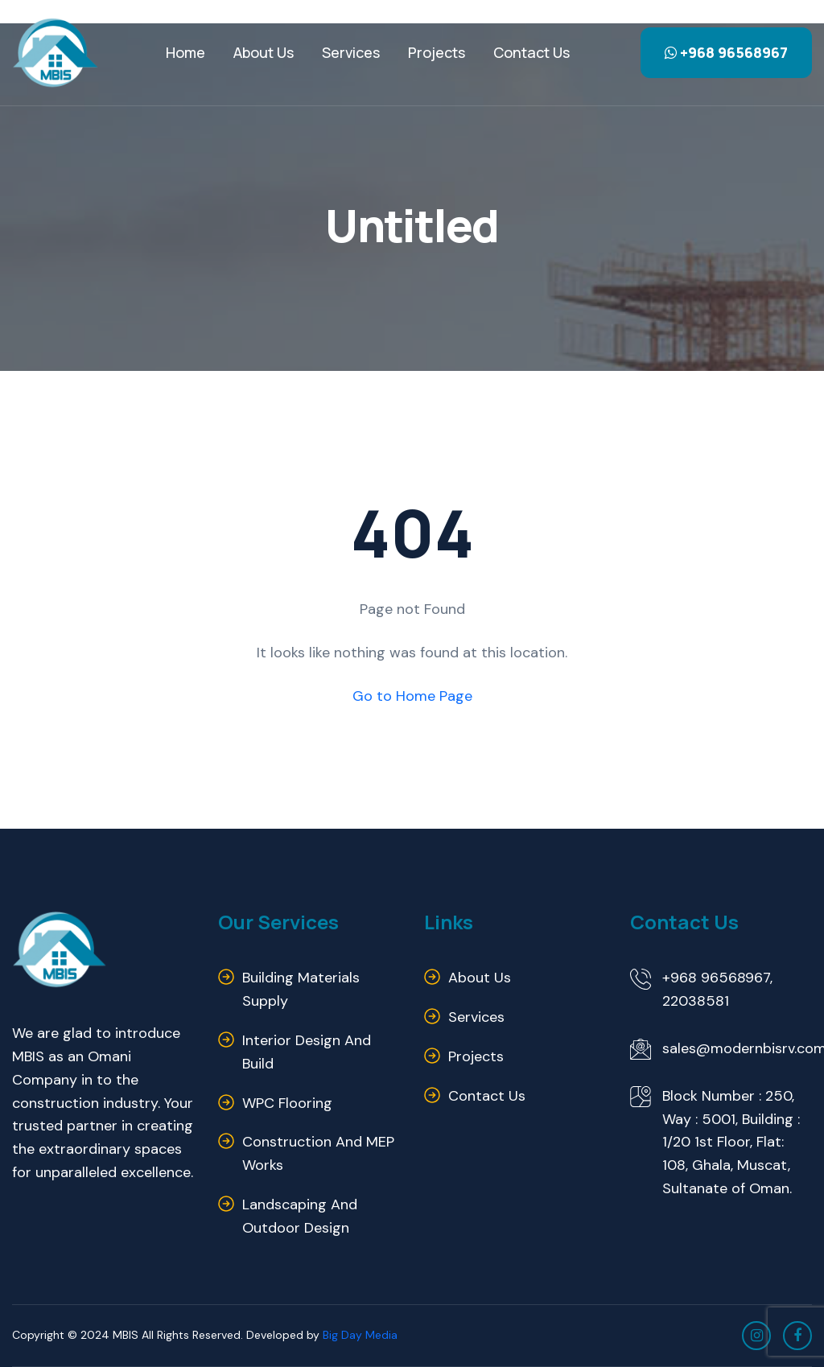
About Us (263, 52)
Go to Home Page (412, 696)
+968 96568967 (726, 52)
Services (351, 52)
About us (479, 977)
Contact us (531, 52)
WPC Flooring (287, 1103)
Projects (436, 52)
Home (185, 52)
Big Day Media (360, 1335)
